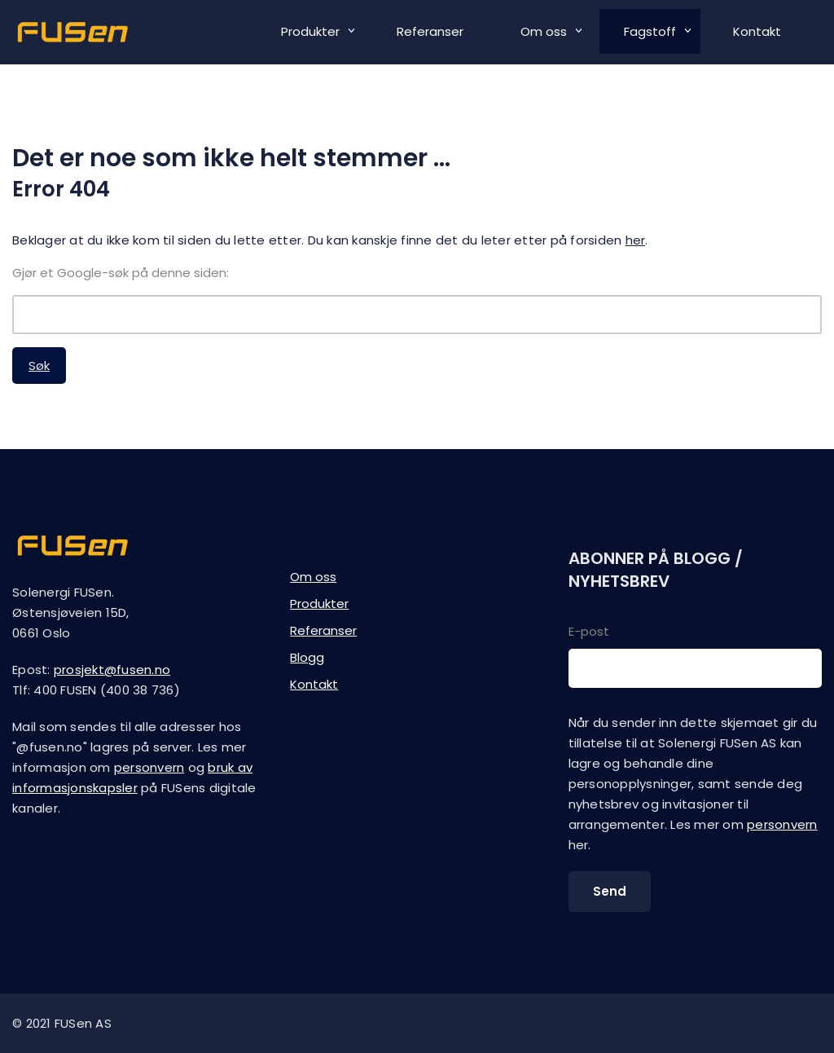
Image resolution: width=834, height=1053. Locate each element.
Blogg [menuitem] (307, 657)
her (636, 240)
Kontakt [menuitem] (757, 31)
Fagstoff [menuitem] (650, 31)
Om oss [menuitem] (543, 31)
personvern (149, 767)
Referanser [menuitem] (430, 31)
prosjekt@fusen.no (112, 669)
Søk (39, 365)
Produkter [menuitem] (310, 31)
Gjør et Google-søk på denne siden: (120, 272)
